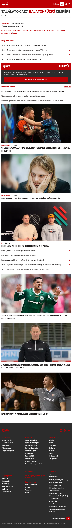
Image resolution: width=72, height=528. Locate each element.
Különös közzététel (55, 493)
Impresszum (53, 474)
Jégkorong (5, 484)
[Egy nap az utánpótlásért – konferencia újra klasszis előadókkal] (36, 260)
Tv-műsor (28, 490)
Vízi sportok (61, 30)
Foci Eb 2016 (29, 459)
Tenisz (51, 453)
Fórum (27, 487)
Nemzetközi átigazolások (33, 464)
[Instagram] (61, 430)
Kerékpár (52, 448)
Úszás (51, 443)
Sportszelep (29, 471)
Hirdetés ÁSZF (53, 501)
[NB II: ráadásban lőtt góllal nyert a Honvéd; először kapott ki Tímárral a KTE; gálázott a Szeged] (36, 91)
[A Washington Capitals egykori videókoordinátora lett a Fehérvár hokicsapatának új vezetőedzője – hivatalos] (36, 343)
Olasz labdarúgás (31, 445)
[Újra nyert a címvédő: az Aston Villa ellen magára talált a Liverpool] (36, 96)
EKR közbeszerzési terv (56, 488)
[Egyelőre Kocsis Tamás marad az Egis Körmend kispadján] (36, 392)
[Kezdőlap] (5, 4)
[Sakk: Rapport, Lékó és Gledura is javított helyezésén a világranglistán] (36, 174)
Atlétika (51, 440)
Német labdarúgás (31, 448)
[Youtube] (69, 430)
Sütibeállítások (54, 512)
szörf (15, 33)
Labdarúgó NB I (7, 440)
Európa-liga (29, 453)
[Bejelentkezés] (56, 4)
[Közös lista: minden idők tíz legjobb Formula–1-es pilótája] (36, 221)
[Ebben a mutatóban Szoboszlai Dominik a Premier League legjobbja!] (36, 54)
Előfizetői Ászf (53, 504)
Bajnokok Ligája (30, 451)
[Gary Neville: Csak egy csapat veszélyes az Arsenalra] (36, 255)
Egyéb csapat (6, 492)
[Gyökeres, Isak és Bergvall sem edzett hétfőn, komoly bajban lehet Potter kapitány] (36, 264)
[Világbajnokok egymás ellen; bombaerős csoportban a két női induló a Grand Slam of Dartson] (36, 123)
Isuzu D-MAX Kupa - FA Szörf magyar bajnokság (28, 30)
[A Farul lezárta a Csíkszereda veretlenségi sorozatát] (36, 59)
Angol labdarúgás (31, 440)
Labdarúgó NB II (7, 443)
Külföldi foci (29, 437)
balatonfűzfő (51, 30)
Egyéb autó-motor (31, 485)
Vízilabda (5, 489)
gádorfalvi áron (6, 33)
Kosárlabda (6, 481)
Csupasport (6, 23)
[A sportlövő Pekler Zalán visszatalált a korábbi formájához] (36, 45)
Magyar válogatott (8, 451)
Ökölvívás (52, 451)
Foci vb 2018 (29, 456)
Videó (27, 493)
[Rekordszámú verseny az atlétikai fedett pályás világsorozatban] (36, 269)
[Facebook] (65, 430)
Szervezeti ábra (54, 491)
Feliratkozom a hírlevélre (36, 80)
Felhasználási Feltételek (57, 509)
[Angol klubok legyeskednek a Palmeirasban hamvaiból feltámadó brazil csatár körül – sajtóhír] (36, 293)
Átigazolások (6, 448)
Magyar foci (6, 437)
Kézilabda (5, 478)
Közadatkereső (54, 498)
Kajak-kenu (52, 445)
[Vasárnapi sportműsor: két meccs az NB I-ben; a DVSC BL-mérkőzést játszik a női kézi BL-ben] (36, 100)
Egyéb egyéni (5, 145)
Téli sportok (53, 459)
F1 (2, 243)
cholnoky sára (6, 30)
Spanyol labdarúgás (32, 443)
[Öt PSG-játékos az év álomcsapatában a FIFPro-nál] (36, 250)
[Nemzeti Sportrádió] (62, 4)
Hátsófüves (6, 445)
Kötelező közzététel (55, 485)
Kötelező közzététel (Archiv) (58, 496)
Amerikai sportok (8, 486)
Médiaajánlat (53, 477)
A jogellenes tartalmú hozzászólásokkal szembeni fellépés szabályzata (58, 481)
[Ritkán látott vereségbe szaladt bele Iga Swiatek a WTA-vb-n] (36, 50)
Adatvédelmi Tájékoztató (57, 506)
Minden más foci (30, 461)
